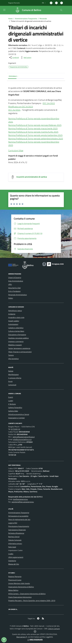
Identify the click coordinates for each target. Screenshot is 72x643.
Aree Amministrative (15, 281)
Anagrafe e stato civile (16, 317)
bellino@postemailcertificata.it (24, 437)
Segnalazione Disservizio (17, 529)
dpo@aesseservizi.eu (20, 499)
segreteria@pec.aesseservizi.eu (23, 502)
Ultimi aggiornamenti (15, 557)
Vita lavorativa (13, 358)
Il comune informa (14, 378)
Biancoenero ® (21, 637)
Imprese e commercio (15, 341)
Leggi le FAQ (12, 523)
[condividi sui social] (13, 57)
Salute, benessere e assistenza (19, 348)
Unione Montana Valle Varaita (19, 583)
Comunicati (12, 384)
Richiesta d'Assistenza (16, 533)
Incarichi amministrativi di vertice (31, 176)
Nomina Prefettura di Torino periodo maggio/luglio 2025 (33, 132)
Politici (10, 298)
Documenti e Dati (14, 288)
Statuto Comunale (14, 540)
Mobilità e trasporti (15, 345)
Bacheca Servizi (13, 536)
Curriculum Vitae (15, 150)
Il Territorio (12, 404)
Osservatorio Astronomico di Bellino (21, 587)
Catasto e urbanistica (15, 327)
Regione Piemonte (14, 576)
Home (10, 18)
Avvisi (10, 381)
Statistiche (12, 560)
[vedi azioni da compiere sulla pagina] (26, 57)
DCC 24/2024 (14, 110)
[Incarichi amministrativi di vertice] (12, 177)
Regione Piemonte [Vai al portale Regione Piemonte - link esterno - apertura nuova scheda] (14, 3)
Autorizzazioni (13, 324)
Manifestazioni (13, 374)
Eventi (10, 397)
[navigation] (4, 10)
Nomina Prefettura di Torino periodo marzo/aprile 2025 (33, 128)
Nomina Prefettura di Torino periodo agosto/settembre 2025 (35, 135)
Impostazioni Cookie (15, 550)
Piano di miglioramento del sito (19, 519)
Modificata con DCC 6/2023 (20, 106)
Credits (10, 553)
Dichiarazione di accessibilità (18, 516)
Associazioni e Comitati (16, 418)
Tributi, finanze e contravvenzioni (20, 351)
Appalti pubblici (13, 321)
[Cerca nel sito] (61, 10)
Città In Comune (54, 628)
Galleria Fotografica (15, 407)
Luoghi (10, 400)
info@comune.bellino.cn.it (22, 439)
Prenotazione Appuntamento (18, 526)
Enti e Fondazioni (14, 291)
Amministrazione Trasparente (26, 18)
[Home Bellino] (27, 10)
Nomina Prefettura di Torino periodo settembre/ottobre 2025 (35, 138)
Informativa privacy (15, 543)
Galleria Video (13, 411)
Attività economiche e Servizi (18, 414)
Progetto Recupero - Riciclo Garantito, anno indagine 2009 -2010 (31, 600)
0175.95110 (15, 429)
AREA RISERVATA (35, 639)
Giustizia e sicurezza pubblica (18, 338)
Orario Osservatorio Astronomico (20, 597)
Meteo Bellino (13, 590)
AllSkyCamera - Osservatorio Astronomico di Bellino (27, 593)
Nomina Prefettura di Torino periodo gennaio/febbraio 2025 (34, 125)
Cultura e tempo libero (16, 331)
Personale (43, 18)
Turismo (11, 355)
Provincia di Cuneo (14, 580)
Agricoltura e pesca (15, 310)
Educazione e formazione (17, 334)
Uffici (10, 284)
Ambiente (11, 314)
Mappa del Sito (13, 564)
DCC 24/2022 (49, 103)
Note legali (12, 547)
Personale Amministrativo (17, 294)
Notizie (10, 371)
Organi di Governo (14, 277)
